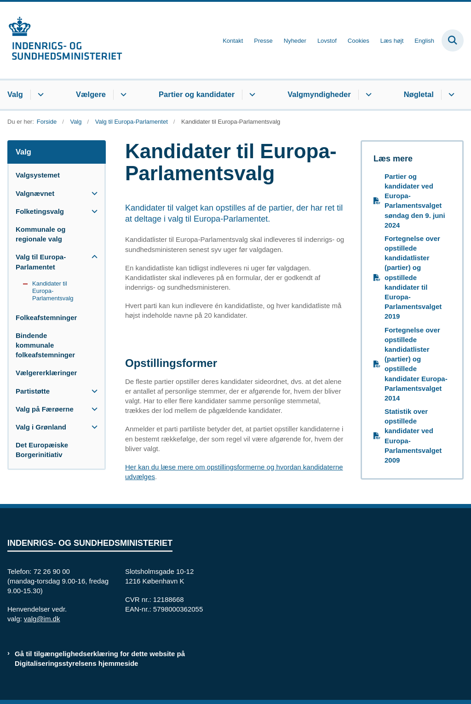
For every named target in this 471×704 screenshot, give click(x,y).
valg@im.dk (42, 619)
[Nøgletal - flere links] (450, 95)
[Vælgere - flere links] (122, 95)
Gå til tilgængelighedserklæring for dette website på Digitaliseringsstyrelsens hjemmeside (100, 658)
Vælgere (91, 94)
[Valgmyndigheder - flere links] (367, 95)
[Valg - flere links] (39, 95)
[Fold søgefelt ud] (453, 40)
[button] (92, 193)
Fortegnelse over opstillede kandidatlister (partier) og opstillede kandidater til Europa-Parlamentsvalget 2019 (413, 278)
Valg (15, 94)
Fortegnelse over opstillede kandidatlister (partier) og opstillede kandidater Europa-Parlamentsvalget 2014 (416, 364)
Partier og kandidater (197, 94)
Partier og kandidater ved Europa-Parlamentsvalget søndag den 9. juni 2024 (415, 200)
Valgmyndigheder (319, 94)
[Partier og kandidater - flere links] (251, 95)
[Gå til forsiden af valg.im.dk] (61, 40)
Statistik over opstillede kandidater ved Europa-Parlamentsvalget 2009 (413, 435)
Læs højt (392, 41)
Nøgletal (419, 94)
